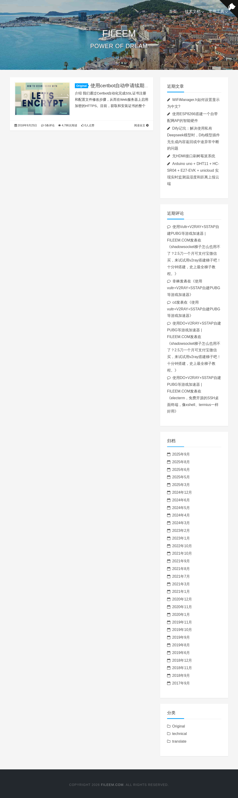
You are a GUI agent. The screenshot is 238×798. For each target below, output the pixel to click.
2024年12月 (182, 492)
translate (179, 741)
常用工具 (216, 11)
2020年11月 (182, 607)
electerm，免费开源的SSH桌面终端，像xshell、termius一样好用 (193, 404)
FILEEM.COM (112, 785)
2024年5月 (181, 508)
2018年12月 (182, 660)
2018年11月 (182, 668)
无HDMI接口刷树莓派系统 (193, 156)
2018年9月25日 (25, 125)
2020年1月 (181, 615)
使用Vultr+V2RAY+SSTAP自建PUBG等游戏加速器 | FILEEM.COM (193, 233)
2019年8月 (181, 645)
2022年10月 (182, 546)
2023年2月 (181, 531)
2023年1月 (181, 538)
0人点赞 (87, 125)
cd (174, 302)
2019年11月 (182, 622)
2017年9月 (181, 683)
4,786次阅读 (67, 125)
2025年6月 (181, 470)
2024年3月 (181, 523)
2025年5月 (181, 477)
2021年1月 (181, 591)
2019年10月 (182, 630)
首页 (173, 11)
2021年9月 (181, 561)
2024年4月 (181, 515)
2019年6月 (181, 653)
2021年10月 (182, 553)
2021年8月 (181, 569)
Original (82, 85)
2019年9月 (181, 637)
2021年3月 (181, 584)
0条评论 (48, 125)
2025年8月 (181, 462)
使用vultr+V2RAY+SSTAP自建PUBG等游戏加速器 (193, 288)
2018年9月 (181, 675)
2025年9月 (181, 454)
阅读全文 (141, 125)
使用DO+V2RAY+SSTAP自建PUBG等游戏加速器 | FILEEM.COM (194, 330)
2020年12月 (182, 599)
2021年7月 (181, 576)
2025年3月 (181, 485)
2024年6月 (181, 500)
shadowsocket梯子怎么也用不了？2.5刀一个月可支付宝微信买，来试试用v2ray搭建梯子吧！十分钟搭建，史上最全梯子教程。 (194, 260)
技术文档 (193, 11)
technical (179, 734)
